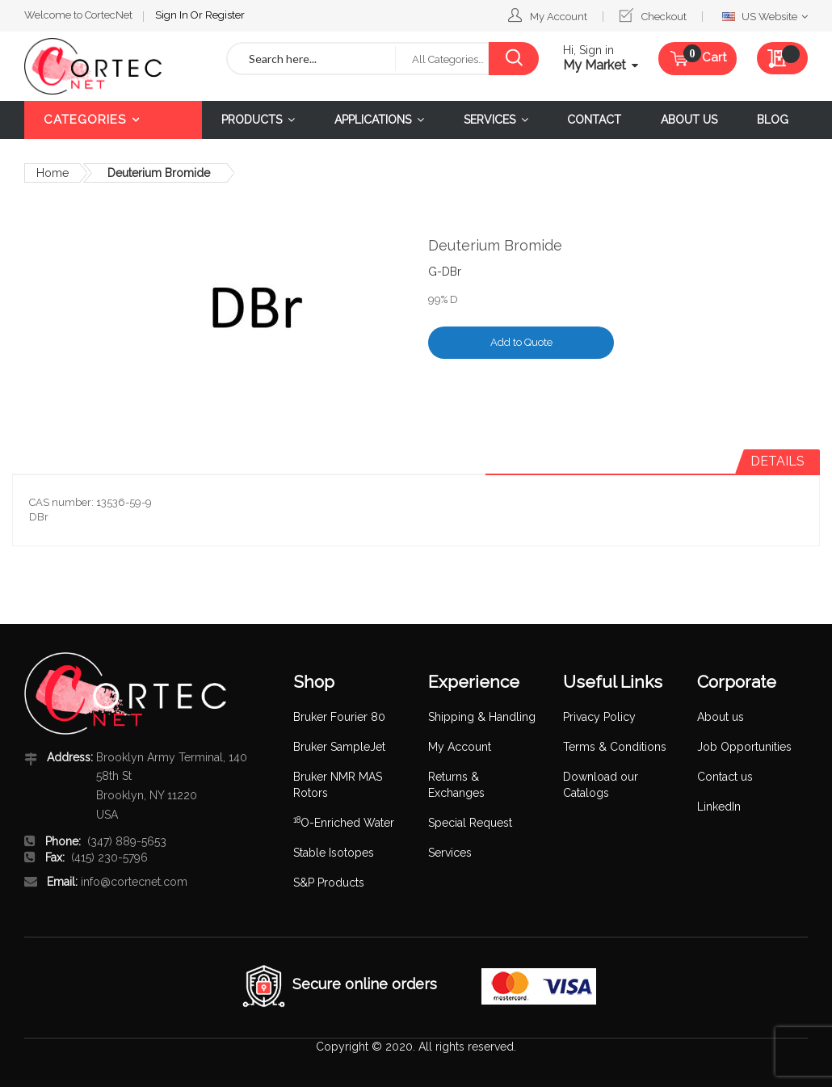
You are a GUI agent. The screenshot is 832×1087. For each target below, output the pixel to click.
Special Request (470, 822)
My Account (558, 17)
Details (777, 461)
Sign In (173, 15)
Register (225, 15)
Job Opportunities (744, 746)
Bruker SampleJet (339, 746)
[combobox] (311, 59)
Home (52, 172)
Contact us (725, 776)
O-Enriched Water (343, 822)
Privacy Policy (599, 716)
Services (450, 852)
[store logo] (113, 66)
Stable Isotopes (333, 852)
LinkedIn (719, 806)
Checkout (664, 17)
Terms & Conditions (614, 746)
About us (720, 716)
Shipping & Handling (482, 716)
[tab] (777, 461)
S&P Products (328, 882)
